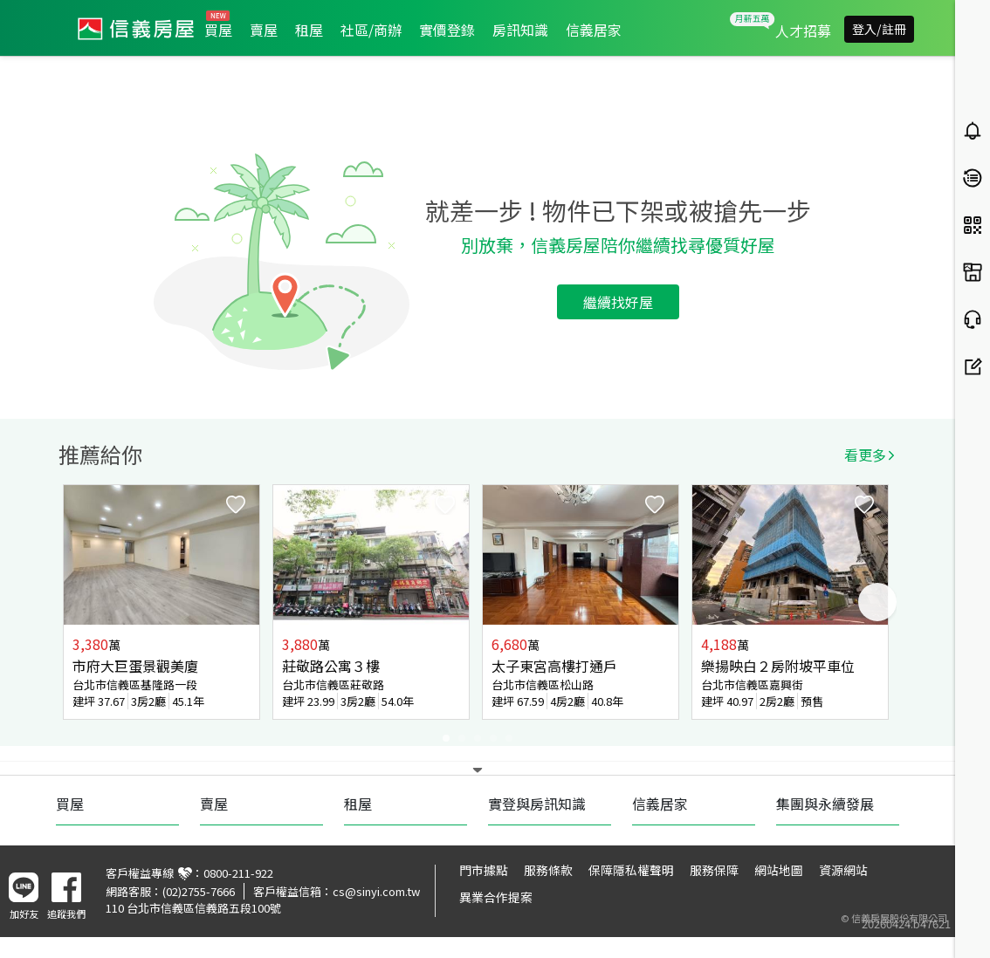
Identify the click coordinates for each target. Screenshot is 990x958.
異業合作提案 (496, 897)
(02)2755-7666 (198, 891)
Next (877, 602)
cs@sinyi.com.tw (376, 891)
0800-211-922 (238, 873)
